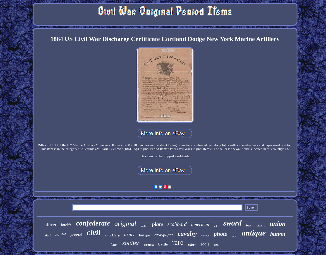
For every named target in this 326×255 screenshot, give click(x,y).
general (76, 235)
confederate (93, 223)
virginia (149, 244)
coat (216, 244)
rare (178, 242)
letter (114, 244)
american (200, 224)
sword (232, 223)
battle (163, 244)
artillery (112, 235)
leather (144, 226)
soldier (130, 243)
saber (192, 244)
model (60, 234)
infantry (260, 225)
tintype (144, 235)
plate (157, 224)
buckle (66, 225)
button (277, 234)
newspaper (163, 234)
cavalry (187, 233)
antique (254, 233)
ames (234, 236)
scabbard (177, 224)
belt (248, 225)
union (278, 223)
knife (216, 226)
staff (48, 235)
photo (221, 234)
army (129, 234)
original (125, 223)
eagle (205, 244)
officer (50, 224)
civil (94, 232)
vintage (205, 235)
